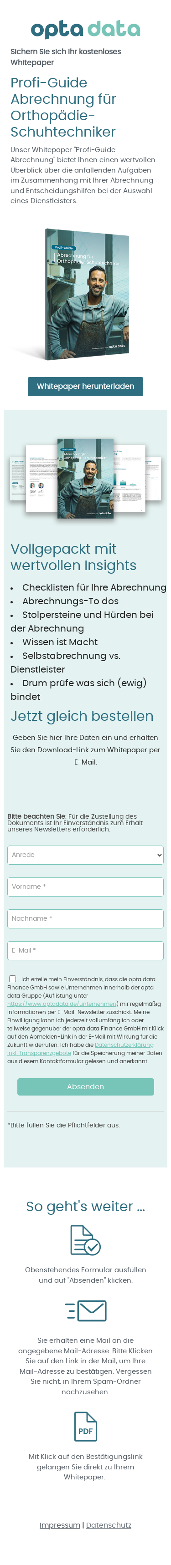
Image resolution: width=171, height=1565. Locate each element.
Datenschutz (108, 1525)
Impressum (60, 1525)
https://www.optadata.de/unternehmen (61, 1004)
